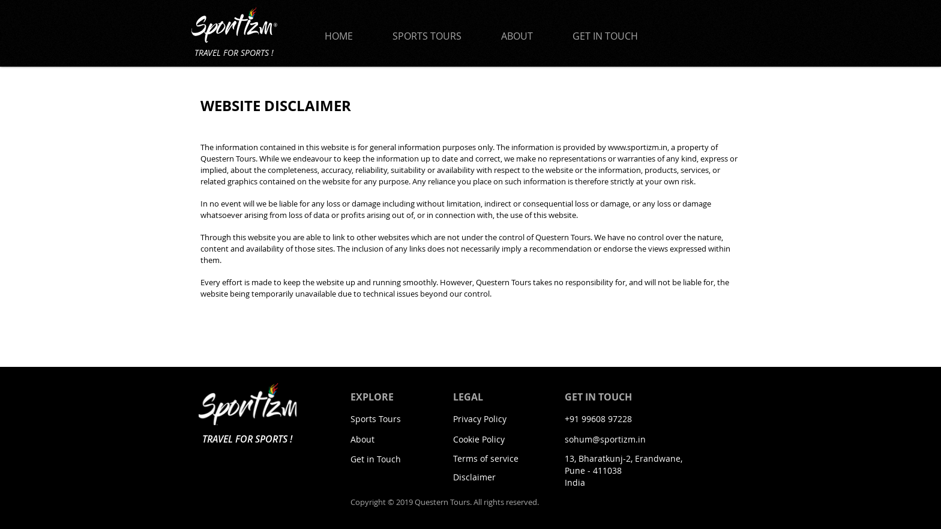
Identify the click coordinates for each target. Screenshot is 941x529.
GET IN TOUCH (598, 397)
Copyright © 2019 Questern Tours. (412, 502)
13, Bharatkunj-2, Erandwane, (623, 458)
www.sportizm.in (637, 147)
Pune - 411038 (593, 470)
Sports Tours (375, 419)
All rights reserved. (506, 502)
